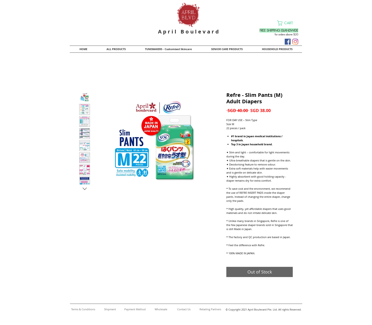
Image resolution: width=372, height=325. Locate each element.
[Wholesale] (161, 309)
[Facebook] (288, 42)
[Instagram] (295, 42)
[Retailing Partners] (210, 309)
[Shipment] (110, 309)
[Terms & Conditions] (83, 309)
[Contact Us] (183, 309)
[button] (288, 23)
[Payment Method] (135, 309)
